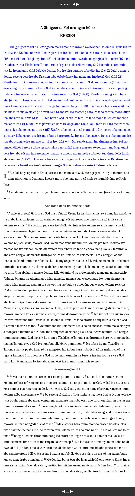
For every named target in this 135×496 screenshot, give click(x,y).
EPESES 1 (66, 4)
